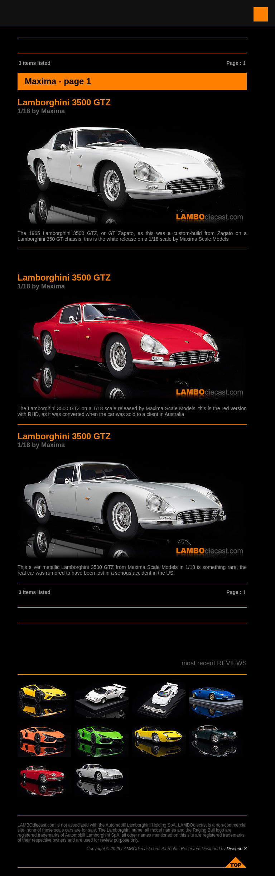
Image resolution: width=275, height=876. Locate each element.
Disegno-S (237, 848)
